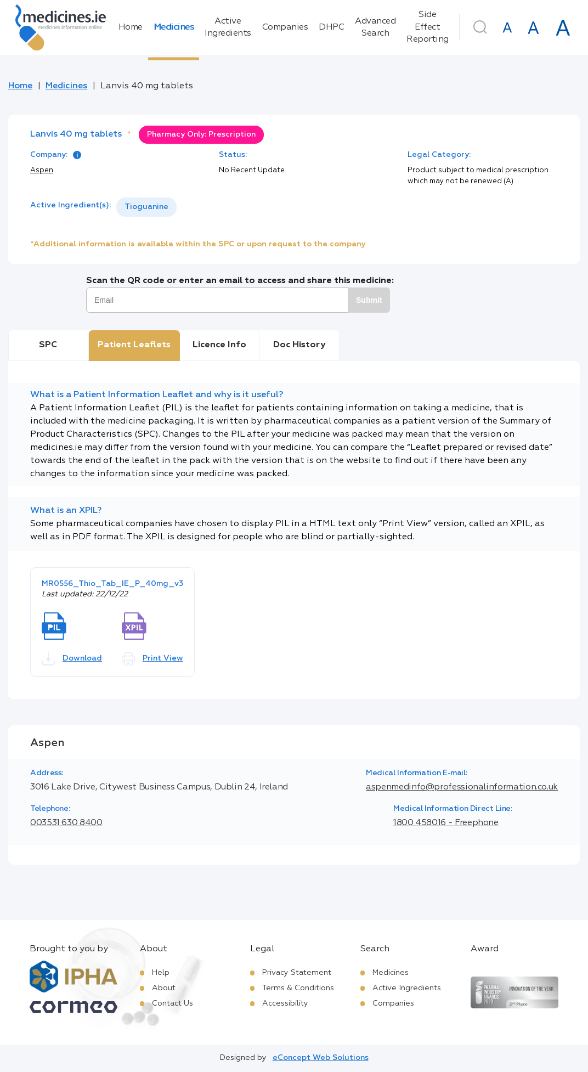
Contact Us (172, 1003)
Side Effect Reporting (427, 27)
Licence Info (219, 345)
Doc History (299, 345)
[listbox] (146, 207)
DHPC (331, 27)
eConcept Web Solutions (321, 1058)
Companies (285, 27)
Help (160, 973)
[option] (146, 207)
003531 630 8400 (66, 823)
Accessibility (285, 1003)
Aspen (41, 170)
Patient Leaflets (134, 345)
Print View (152, 658)
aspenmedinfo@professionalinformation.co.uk (462, 787)
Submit (369, 300)
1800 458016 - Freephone (446, 823)
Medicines (174, 27)
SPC (48, 345)
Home (130, 27)
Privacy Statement (296, 973)
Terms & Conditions (298, 988)
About (164, 988)
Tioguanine (146, 207)
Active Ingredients (228, 27)
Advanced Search (375, 27)
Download (72, 658)
